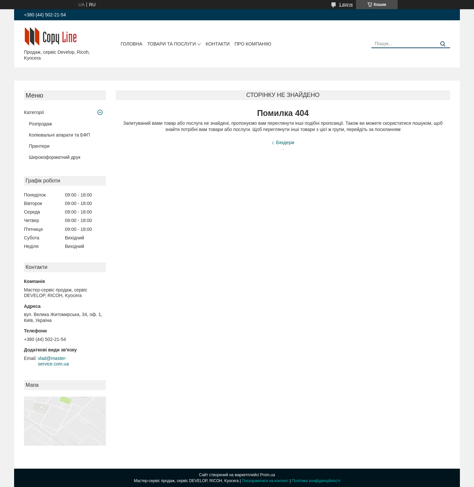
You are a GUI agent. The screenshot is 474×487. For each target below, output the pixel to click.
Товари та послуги (171, 44)
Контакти (217, 44)
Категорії (34, 112)
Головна (131, 44)
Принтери (39, 146)
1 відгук (346, 4)
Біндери (285, 142)
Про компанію (253, 44)
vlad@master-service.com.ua (53, 361)
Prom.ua (267, 475)
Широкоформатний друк (54, 157)
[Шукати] (442, 44)
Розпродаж (40, 123)
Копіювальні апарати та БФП (59, 135)
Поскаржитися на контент (265, 480)
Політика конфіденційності (316, 480)
